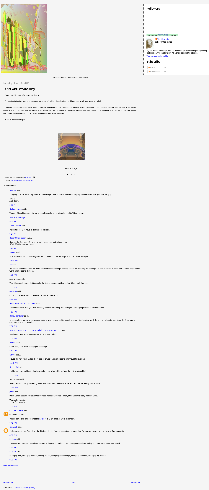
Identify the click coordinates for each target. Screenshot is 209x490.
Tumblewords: (163, 39)
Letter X (42, 419)
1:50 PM (13, 275)
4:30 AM (13, 447)
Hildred (12, 343)
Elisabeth (13, 427)
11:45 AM (13, 363)
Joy (10, 265)
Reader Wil (14, 367)
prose (30, 180)
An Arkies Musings (17, 217)
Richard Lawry (15, 209)
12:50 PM (13, 387)
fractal (25, 180)
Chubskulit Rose (16, 410)
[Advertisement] (32, 475)
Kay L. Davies (15, 226)
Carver (12, 355)
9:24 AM (13, 234)
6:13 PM (13, 312)
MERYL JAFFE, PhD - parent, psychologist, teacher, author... (35, 330)
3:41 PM (13, 423)
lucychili (12, 451)
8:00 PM (13, 338)
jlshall (11, 392)
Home (72, 482)
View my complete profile (157, 56)
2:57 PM (13, 406)
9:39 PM (13, 460)
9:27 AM (13, 248)
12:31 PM (13, 375)
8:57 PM (13, 435)
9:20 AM (13, 221)
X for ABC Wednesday (20, 89)
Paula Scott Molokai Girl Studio (22, 303)
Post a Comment (10, 466)
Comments (153, 72)
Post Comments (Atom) (25, 487)
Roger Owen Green (17, 238)
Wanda (12, 252)
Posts (151, 67)
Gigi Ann (13, 291)
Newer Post (8, 482)
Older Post (135, 482)
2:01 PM (13, 287)
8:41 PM (13, 351)
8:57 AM (13, 205)
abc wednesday (16, 180)
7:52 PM (13, 326)
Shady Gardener (16, 316)
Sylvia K (12, 190)
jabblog (12, 439)
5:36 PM (13, 299)
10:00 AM (13, 261)
